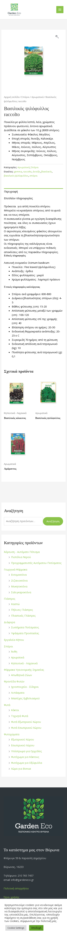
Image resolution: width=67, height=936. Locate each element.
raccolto (27, 171)
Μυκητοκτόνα (19, 586)
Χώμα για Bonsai (21, 768)
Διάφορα (9, 622)
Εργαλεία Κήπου (14, 639)
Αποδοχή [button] (36, 927)
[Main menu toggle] (59, 9)
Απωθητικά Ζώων (21, 675)
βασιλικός (46, 171)
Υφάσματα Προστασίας (25, 633)
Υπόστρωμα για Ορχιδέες (26, 751)
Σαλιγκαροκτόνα (21, 592)
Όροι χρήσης (11, 897)
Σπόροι (8, 646)
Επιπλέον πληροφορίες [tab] (18, 198)
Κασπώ (15, 604)
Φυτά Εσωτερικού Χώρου (26, 727)
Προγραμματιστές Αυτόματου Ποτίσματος (36, 563)
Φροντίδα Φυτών (14, 681)
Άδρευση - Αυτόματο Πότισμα (22, 552)
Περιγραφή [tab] (11, 191)
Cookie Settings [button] (16, 927)
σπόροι (33, 175)
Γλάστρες (9, 598)
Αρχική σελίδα (11, 97)
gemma (18, 171)
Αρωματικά (17, 657)
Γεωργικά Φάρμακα (15, 569)
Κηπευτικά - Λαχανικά (24, 663)
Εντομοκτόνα (19, 574)
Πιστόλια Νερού (21, 557)
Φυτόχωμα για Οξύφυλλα (26, 762)
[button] (57, 37)
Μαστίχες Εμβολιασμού (25, 698)
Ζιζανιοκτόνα (19, 580)
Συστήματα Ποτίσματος (25, 627)
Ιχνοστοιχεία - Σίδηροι (25, 686)
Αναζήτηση (52, 521)
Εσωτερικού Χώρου (22, 745)
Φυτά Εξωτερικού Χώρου (26, 722)
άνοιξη (36, 171)
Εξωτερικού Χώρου (22, 739)
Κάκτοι (15, 710)
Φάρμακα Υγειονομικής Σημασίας (24, 669)
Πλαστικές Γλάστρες (23, 615)
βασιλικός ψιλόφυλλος (16, 175)
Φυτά (7, 705)
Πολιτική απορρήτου (16, 888)
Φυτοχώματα (11, 734)
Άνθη (14, 651)
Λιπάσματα (17, 692)
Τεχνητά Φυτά (19, 716)
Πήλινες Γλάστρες (22, 609)
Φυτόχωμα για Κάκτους (25, 757)
